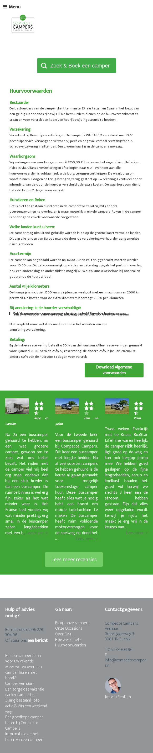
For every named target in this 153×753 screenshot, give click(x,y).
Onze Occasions (68, 628)
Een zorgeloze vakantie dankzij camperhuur (24, 692)
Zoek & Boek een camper (80, 66)
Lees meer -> (37, 533)
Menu (12, 7)
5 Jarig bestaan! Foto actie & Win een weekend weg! (26, 706)
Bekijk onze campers (72, 622)
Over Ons (63, 634)
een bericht (38, 640)
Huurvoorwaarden (70, 645)
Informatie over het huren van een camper (24, 736)
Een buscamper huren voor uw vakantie (23, 658)
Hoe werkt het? (68, 639)
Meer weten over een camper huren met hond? (23, 672)
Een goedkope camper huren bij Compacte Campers (24, 723)
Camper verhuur (19, 683)
